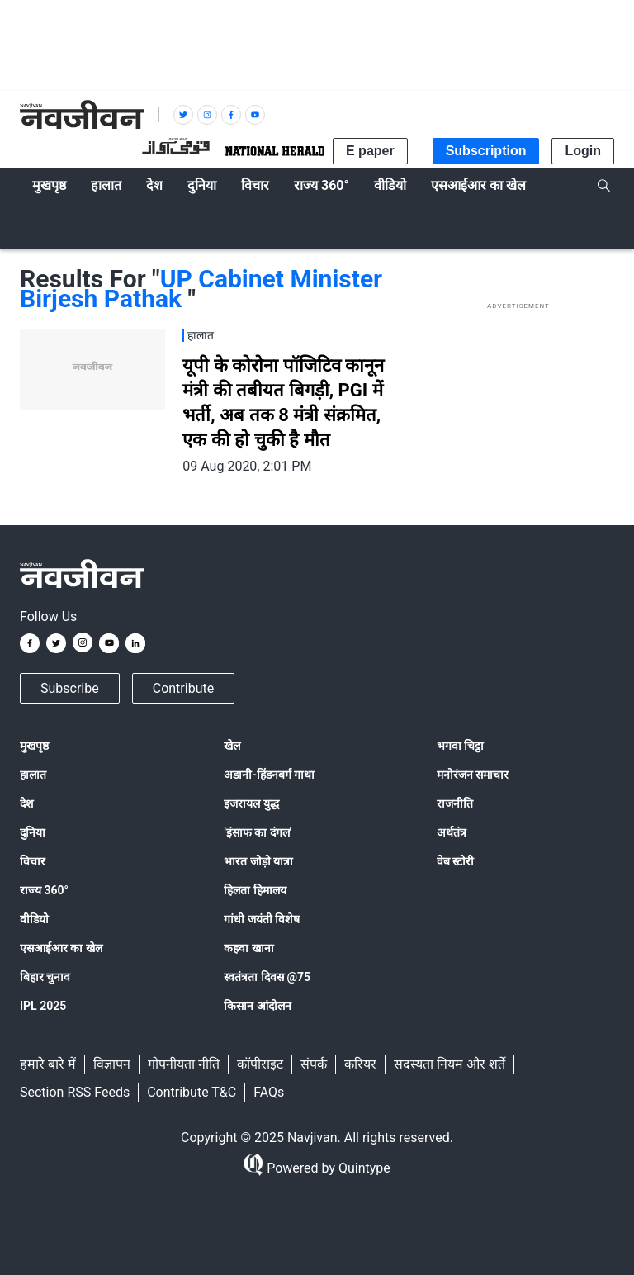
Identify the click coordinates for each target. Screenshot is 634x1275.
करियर (360, 1064)
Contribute (183, 688)
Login (583, 151)
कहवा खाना (248, 948)
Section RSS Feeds (75, 1092)
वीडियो (34, 919)
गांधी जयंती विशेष (262, 919)
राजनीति (455, 803)
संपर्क (313, 1064)
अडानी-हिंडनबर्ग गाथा (269, 774)
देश (27, 803)
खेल (232, 745)
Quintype (362, 1168)
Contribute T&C (191, 1092)
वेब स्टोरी (455, 861)
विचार (32, 861)
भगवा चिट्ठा (460, 745)
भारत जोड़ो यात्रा (258, 861)
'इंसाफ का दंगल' (257, 832)
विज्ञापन (111, 1064)
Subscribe (69, 688)
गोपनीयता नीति (184, 1064)
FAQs (268, 1092)
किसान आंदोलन (257, 1005)
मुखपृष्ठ (34, 745)
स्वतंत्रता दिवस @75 (267, 977)
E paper (370, 151)
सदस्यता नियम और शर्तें (449, 1064)
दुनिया (32, 832)
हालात (33, 774)
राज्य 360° (44, 890)
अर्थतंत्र (451, 832)
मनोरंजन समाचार (473, 774)
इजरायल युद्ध (251, 803)
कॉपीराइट (260, 1064)
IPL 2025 (43, 1005)
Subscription (486, 151)
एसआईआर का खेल (61, 948)
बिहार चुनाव (45, 977)
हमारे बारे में (48, 1064)
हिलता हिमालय (255, 890)
